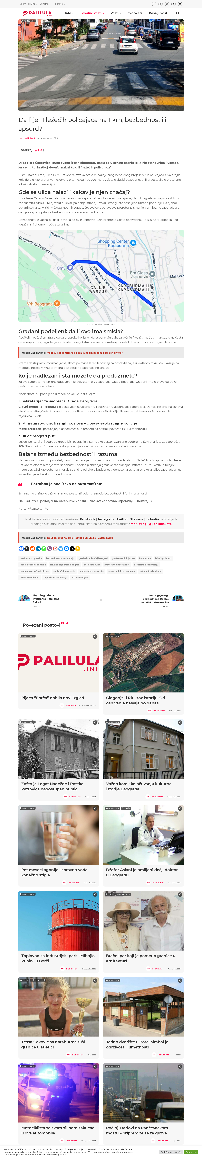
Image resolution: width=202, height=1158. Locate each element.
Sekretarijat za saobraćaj (121, 571)
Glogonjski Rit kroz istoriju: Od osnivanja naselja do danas (135, 700)
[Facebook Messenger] (66, 548)
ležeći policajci (163, 558)
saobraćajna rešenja (64, 571)
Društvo (110, 894)
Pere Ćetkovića (92, 564)
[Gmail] (55, 548)
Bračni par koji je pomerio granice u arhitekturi (140, 958)
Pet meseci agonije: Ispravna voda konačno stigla (54, 872)
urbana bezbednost (151, 571)
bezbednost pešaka (31, 558)
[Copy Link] (77, 548)
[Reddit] (32, 548)
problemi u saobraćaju (146, 564)
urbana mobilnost (29, 577)
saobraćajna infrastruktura (34, 571)
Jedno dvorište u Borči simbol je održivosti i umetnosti (137, 1044)
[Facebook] (21, 548)
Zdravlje (126, 808)
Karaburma (145, 558)
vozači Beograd (80, 577)
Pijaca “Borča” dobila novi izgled (52, 698)
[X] (26, 548)
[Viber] (49, 548)
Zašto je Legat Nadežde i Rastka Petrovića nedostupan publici (52, 786)
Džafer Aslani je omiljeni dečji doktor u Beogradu (142, 872)
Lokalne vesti (28, 20)
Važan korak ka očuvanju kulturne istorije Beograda (139, 786)
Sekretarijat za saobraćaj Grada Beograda (59, 401)
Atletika (24, 980)
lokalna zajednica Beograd (64, 564)
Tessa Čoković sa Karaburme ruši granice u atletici (53, 1044)
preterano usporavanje (117, 564)
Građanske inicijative (123, 558)
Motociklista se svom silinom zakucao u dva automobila (58, 1130)
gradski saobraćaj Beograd (93, 558)
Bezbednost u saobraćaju (60, 558)
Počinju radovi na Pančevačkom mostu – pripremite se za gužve (137, 1130)
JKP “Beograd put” (39, 436)
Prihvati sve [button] (191, 1152)
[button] (177, 13)
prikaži (38, 150)
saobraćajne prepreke (92, 571)
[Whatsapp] (43, 548)
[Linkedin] (38, 548)
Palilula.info (30, 138)
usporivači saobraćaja (55, 577)
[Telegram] (60, 548)
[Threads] (72, 548)
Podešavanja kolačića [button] (171, 1152)
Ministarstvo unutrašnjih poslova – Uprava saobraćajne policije (79, 423)
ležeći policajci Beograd (33, 564)
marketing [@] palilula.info (151, 524)
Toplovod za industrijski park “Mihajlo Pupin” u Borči (58, 958)
